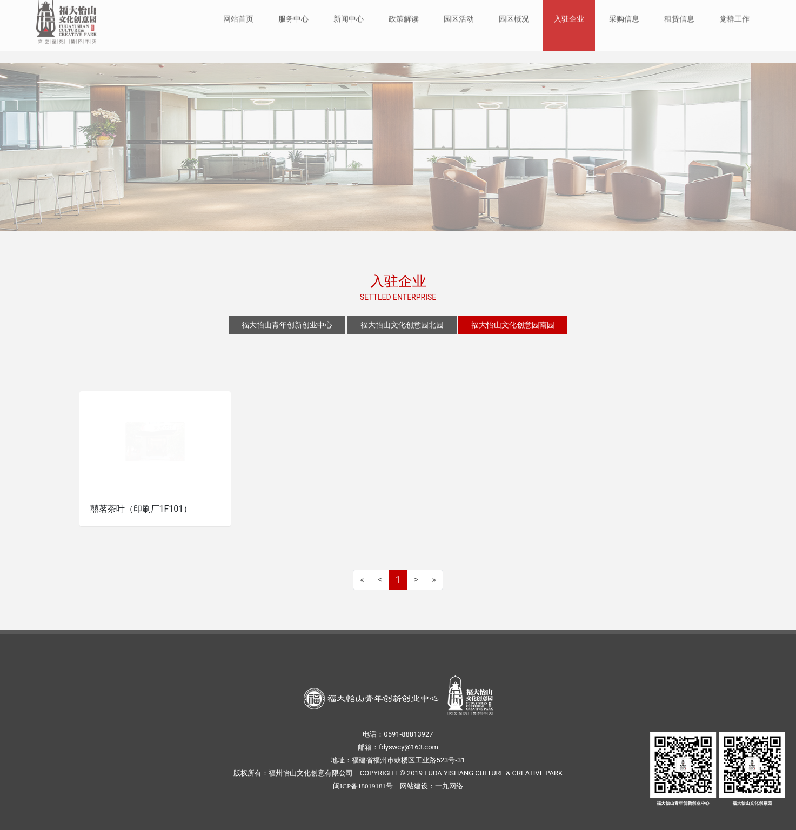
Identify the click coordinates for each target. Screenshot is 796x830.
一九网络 (449, 786)
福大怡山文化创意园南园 (512, 325)
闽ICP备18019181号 (363, 786)
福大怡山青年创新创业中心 (287, 325)
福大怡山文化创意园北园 (402, 325)
